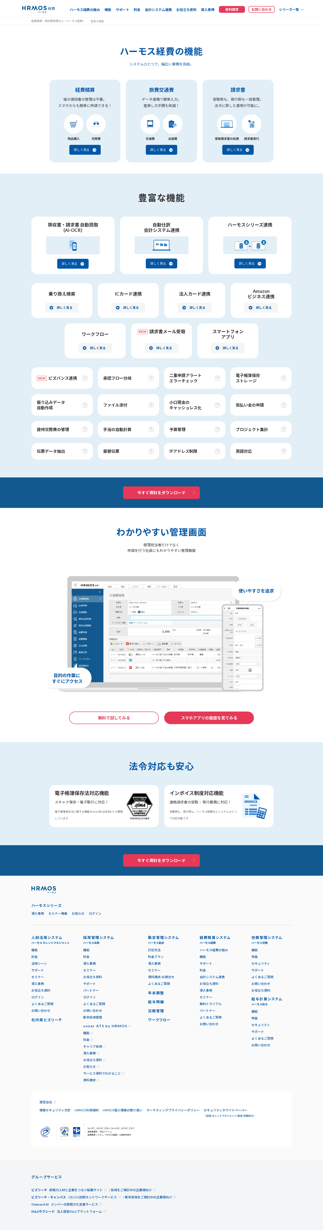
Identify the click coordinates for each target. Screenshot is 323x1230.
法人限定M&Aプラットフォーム (79, 1211)
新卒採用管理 (92, 1017)
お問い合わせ (40, 1010)
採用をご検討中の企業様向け (131, 1190)
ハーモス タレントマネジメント (50, 943)
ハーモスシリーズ (46, 905)
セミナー (37, 977)
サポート (122, 10)
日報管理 (156, 1011)
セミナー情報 (57, 913)
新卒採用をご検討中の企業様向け (148, 1197)
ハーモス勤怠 (156, 943)
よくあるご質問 (42, 1004)
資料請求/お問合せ (161, 977)
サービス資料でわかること (102, 1073)
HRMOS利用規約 (87, 1110)
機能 (108, 10)
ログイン (95, 913)
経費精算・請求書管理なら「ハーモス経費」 (58, 21)
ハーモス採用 (91, 943)
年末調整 (156, 993)
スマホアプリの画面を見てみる (209, 717)
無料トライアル (211, 1004)
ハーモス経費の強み (85, 10)
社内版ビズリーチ (46, 1020)
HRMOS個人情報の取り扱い (122, 1110)
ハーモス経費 (208, 943)
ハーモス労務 (259, 943)
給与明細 (156, 1002)
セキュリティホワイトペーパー (230, 1112)
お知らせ (78, 913)
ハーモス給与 (259, 1004)
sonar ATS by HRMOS (105, 1026)
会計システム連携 (158, 10)
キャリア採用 (92, 1046)
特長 (254, 957)
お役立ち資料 (186, 10)
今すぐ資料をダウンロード (161, 492)
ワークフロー (159, 1020)
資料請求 (89, 1080)
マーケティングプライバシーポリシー (173, 1110)
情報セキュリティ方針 (55, 1110)
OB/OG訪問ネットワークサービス (92, 1197)
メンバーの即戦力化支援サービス (74, 1204)
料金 (137, 10)
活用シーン (39, 963)
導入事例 (207, 10)
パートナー (91, 990)
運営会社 (45, 1102)
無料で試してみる (114, 717)
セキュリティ (260, 963)
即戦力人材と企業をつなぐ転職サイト (76, 1190)
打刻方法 (154, 950)
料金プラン (156, 957)
